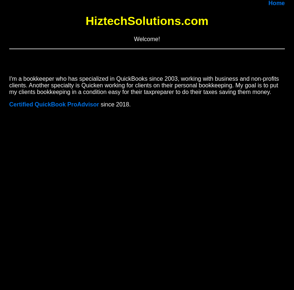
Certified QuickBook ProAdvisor (54, 104)
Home (277, 3)
